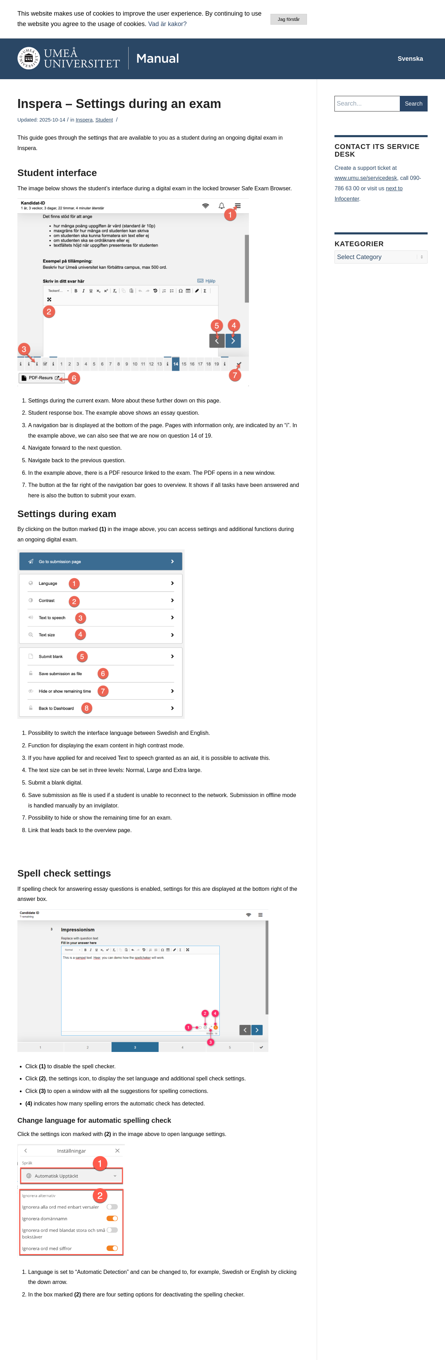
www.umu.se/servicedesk (365, 178)
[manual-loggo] (118, 58)
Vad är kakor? (167, 23)
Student (104, 120)
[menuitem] (410, 58)
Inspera (84, 120)
